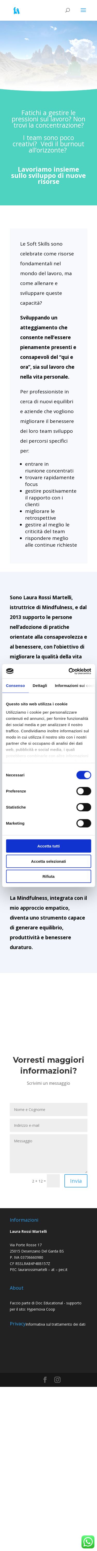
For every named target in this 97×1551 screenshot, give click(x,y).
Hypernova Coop (41, 1309)
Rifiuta (48, 876)
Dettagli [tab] (40, 685)
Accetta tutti (48, 846)
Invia (76, 1180)
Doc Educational (49, 1302)
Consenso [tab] (15, 685)
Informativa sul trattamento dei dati (55, 1324)
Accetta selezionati (48, 861)
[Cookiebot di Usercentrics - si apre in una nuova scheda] (69, 671)
